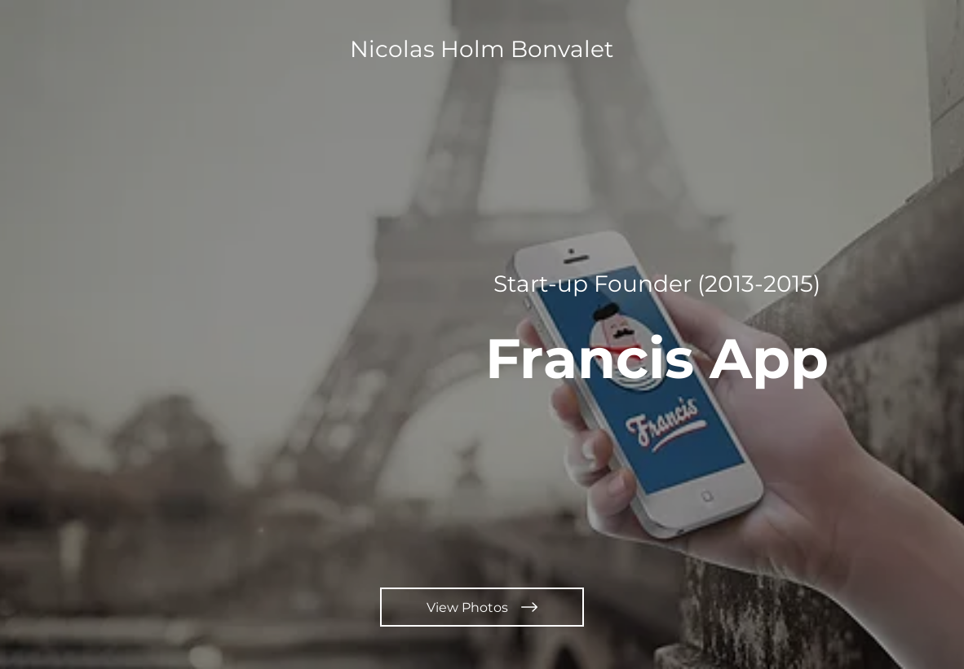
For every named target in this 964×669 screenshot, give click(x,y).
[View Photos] (482, 607)
